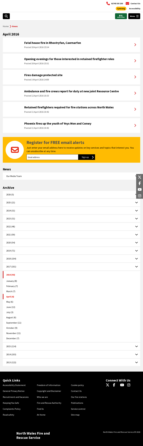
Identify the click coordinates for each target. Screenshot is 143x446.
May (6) (9, 301)
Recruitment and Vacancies (16, 397)
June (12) (10, 307)
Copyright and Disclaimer (49, 391)
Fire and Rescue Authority (49, 402)
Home (6, 26)
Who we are (42, 397)
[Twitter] (108, 385)
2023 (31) (10, 218)
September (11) (13, 322)
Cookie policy (77, 385)
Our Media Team (14, 176)
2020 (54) (10, 242)
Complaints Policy (11, 408)
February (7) (12, 286)
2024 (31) (10, 210)
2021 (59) (10, 234)
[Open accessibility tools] (134, 8)
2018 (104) (11, 258)
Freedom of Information (48, 385)
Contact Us (76, 391)
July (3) (9, 312)
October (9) (11, 327)
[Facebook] (115, 385)
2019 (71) (10, 250)
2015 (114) (11, 346)
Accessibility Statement (14, 385)
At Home (41, 414)
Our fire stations (79, 397)
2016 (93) (10, 274)
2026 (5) (10, 194)
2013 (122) (11, 362)
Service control (78, 408)
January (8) (11, 281)
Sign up (88, 157)
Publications (77, 402)
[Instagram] (129, 385)
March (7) (10, 291)
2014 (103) (11, 354)
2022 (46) (10, 226)
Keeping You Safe (11, 402)
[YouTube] (122, 385)
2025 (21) (10, 202)
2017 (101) (11, 266)
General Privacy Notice (13, 391)
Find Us (40, 408)
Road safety (8, 414)
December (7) (12, 338)
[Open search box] (6, 16)
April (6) (10, 296)
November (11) (13, 333)
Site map (75, 414)
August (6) (11, 317)
